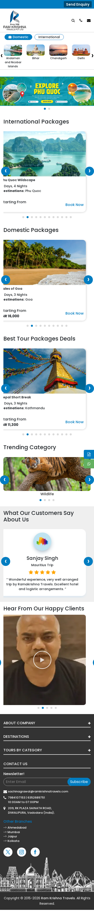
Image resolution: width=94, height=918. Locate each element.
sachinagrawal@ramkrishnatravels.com (38, 791)
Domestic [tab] (18, 37)
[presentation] (5, 171)
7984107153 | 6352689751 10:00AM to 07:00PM (26, 799)
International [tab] (49, 37)
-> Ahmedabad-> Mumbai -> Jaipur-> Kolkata (47, 831)
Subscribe (79, 781)
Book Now (79, 204)
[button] (45, 109)
